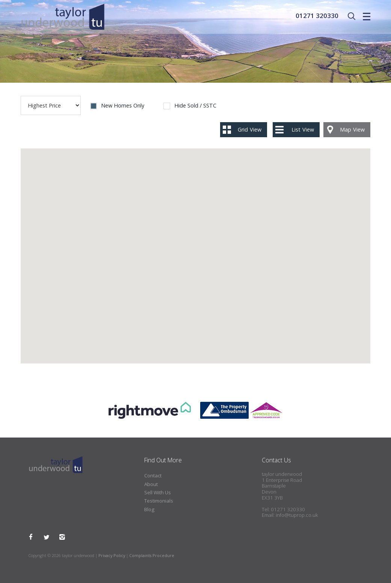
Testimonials (158, 500)
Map (352, 129)
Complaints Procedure (151, 555)
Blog (149, 509)
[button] (189, 304)
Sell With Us (157, 492)
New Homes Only (122, 106)
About (151, 484)
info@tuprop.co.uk (297, 515)
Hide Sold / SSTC (195, 106)
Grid (249, 129)
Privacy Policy (111, 555)
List (302, 129)
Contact (153, 475)
